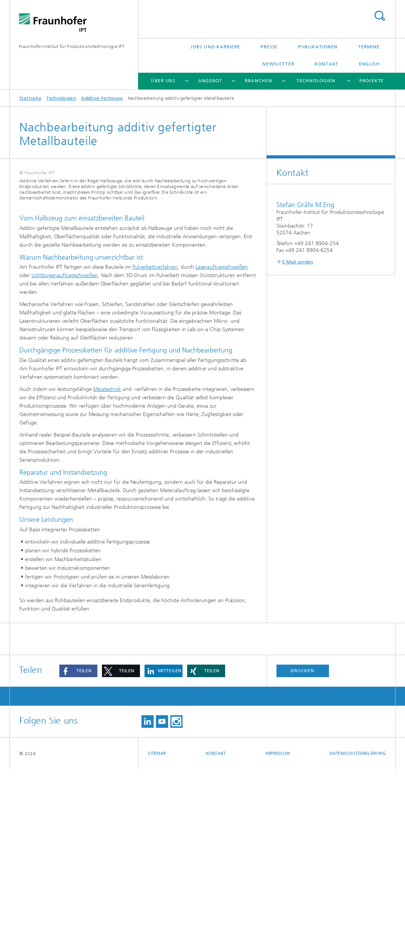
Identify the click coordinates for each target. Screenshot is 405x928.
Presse (269, 46)
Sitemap (157, 911)
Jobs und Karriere (215, 46)
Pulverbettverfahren (155, 425)
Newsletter (278, 64)
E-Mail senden (297, 262)
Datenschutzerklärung (358, 911)
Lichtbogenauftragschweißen (65, 434)
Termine (369, 46)
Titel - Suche (379, 16)
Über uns (163, 80)
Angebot (210, 80)
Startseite (30, 98)
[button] (78, 829)
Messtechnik (107, 547)
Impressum (277, 911)
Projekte (371, 80)
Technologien (316, 80)
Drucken (302, 829)
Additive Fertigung (101, 98)
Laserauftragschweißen (221, 425)
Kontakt (326, 64)
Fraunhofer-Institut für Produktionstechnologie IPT (71, 46)
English (369, 64)
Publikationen (318, 46)
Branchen (258, 80)
